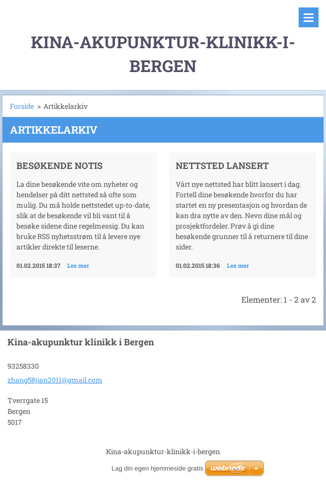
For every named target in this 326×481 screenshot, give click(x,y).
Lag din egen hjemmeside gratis (157, 468)
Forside (22, 106)
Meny (309, 17)
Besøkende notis (59, 165)
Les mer (78, 265)
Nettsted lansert (222, 165)
